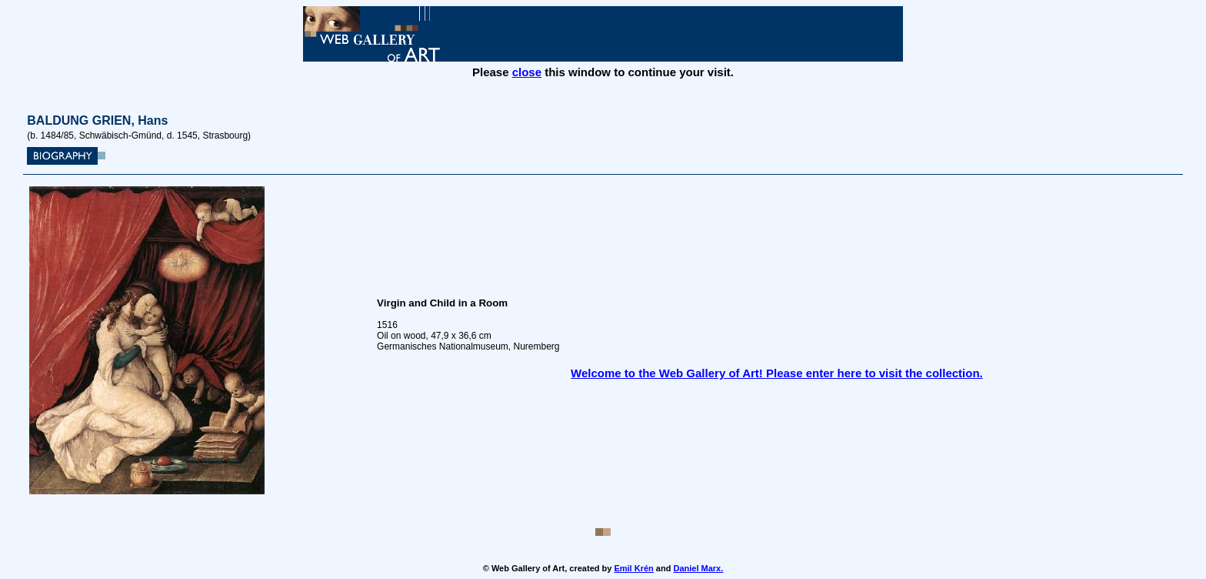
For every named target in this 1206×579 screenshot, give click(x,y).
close (526, 72)
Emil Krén (633, 568)
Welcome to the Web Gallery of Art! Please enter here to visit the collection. (777, 373)
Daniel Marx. (698, 568)
